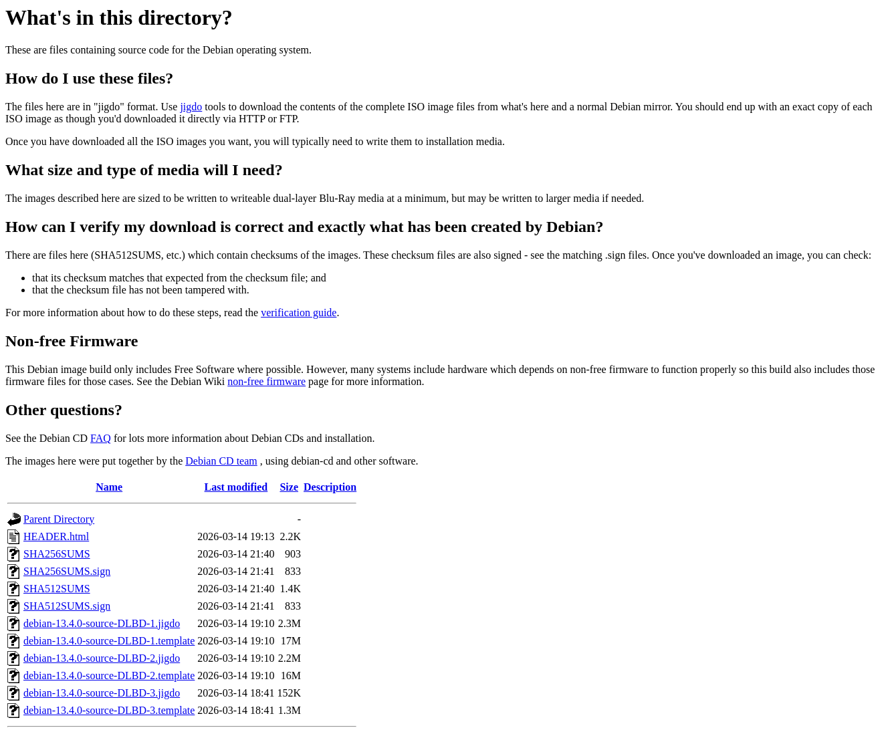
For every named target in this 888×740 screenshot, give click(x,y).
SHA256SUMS (56, 554)
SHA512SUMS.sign (66, 606)
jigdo (191, 106)
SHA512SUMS (56, 588)
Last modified (236, 487)
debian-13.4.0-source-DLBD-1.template (109, 640)
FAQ (100, 438)
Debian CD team (221, 461)
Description (330, 487)
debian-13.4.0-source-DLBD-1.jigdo (101, 623)
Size (289, 487)
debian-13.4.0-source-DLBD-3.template (109, 710)
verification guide (298, 312)
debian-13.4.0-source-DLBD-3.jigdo (101, 693)
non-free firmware (266, 381)
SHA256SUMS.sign (66, 571)
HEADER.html (56, 536)
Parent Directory (58, 519)
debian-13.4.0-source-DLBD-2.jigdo (101, 658)
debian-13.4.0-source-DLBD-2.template (109, 675)
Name (109, 487)
